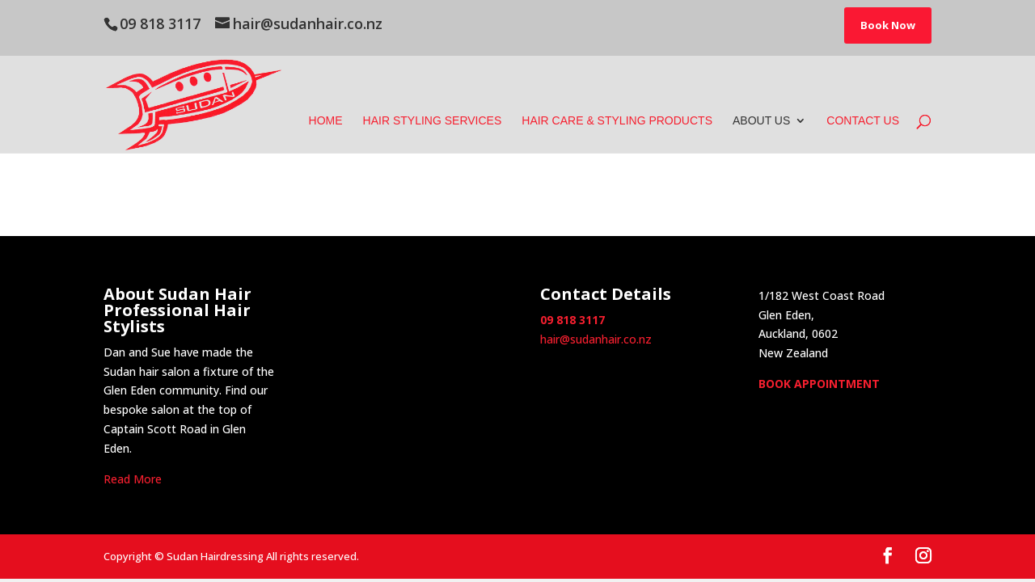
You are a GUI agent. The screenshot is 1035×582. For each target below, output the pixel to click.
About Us (761, 121)
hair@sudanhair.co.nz (596, 339)
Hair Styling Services (432, 121)
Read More (133, 479)
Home (326, 121)
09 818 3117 (160, 23)
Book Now (887, 25)
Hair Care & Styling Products (617, 121)
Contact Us (862, 121)
